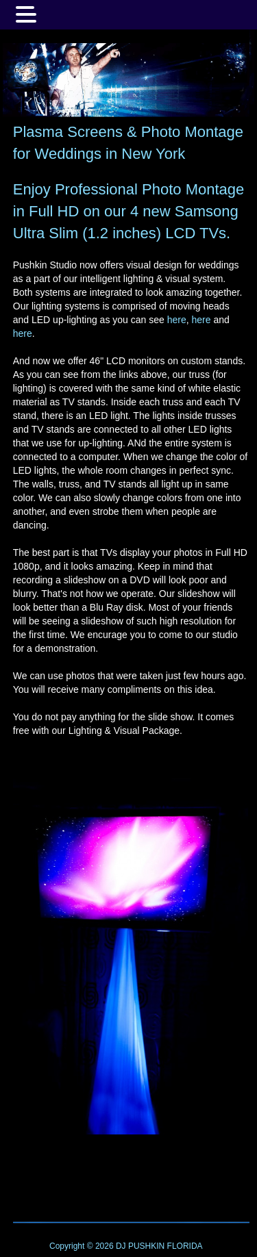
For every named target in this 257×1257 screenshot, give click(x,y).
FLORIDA (185, 1246)
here (176, 319)
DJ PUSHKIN (139, 1246)
